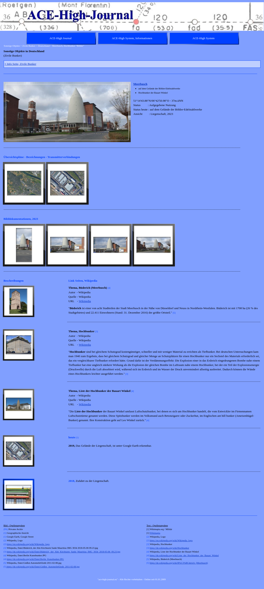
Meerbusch (140, 84)
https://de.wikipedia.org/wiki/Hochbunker (169, 548)
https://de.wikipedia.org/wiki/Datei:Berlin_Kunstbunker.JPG (35, 559)
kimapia (156, 533)
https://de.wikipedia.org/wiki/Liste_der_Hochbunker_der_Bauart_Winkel (184, 555)
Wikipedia (85, 301)
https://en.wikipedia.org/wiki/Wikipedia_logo (28, 544)
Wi (151, 533)
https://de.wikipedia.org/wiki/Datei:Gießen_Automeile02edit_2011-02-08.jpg (42, 566)
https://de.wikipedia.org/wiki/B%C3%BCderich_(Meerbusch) (179, 563)
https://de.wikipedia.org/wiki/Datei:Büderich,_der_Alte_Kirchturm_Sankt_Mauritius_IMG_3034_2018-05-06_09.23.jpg (63, 551)
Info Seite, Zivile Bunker (20, 64)
